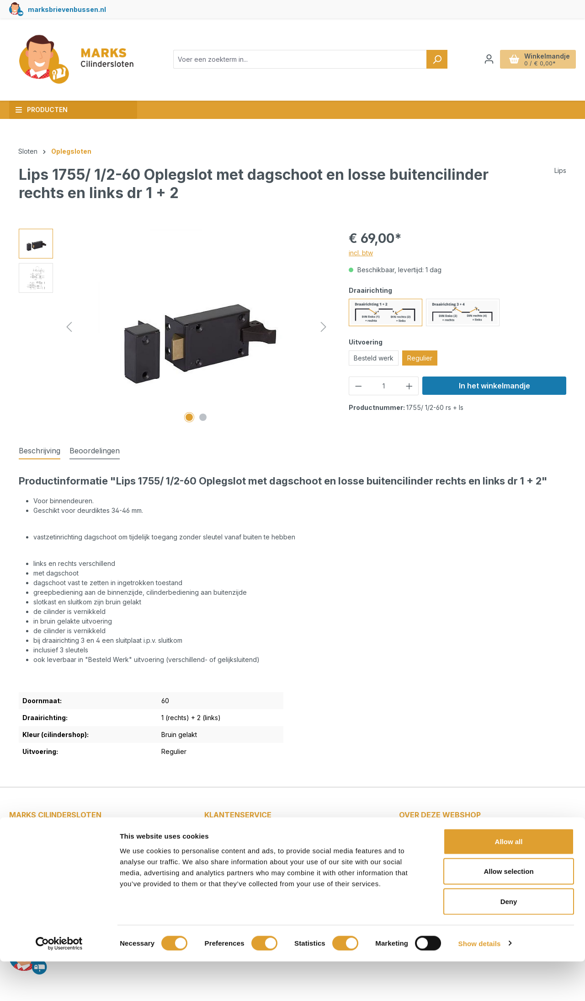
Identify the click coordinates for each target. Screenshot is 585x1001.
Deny (508, 941)
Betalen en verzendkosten (254, 849)
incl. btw (361, 253)
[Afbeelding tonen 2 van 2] (203, 417)
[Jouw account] (489, 59)
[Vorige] (69, 327)
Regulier (419, 358)
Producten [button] (41, 109)
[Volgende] (323, 327)
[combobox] (300, 59)
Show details (479, 983)
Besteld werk (374, 358)
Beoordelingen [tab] (94, 450)
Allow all (509, 881)
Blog (415, 837)
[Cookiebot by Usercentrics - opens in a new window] (59, 983)
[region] (175, 327)
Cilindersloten (429, 849)
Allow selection (508, 911)
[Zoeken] (436, 59)
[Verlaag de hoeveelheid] (358, 386)
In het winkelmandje (494, 385)
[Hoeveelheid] (383, 386)
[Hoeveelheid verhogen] (409, 386)
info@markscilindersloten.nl (59, 855)
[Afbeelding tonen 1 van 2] (189, 417)
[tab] (39, 451)
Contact (225, 837)
